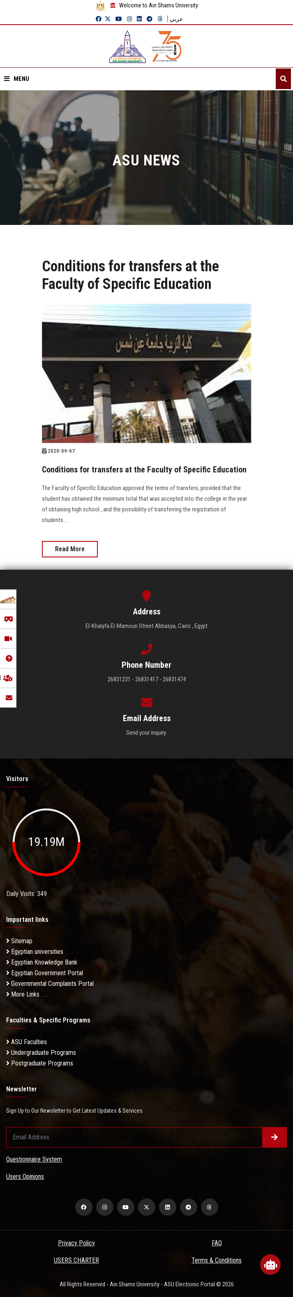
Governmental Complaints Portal (50, 984)
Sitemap (19, 941)
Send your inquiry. (146, 732)
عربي (176, 19)
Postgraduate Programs (39, 1063)
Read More (70, 549)
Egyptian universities (34, 952)
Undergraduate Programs (41, 1052)
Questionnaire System (34, 1159)
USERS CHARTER (76, 1260)
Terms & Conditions (216, 1260)
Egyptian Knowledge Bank (41, 962)
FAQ (217, 1243)
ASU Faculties (26, 1042)
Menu (16, 78)
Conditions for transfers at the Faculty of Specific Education (144, 469)
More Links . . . (27, 994)
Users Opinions (25, 1176)
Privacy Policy (76, 1243)
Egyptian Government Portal (44, 973)
